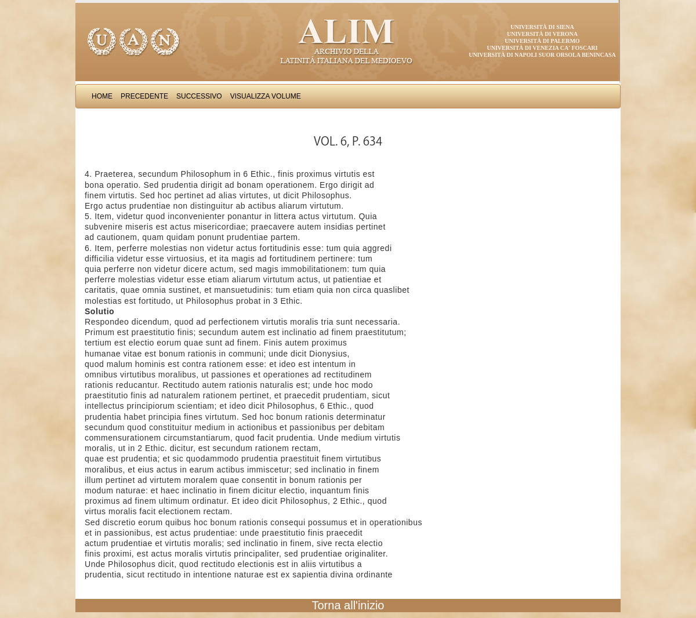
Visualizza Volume (265, 96)
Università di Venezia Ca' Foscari (542, 48)
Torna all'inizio (348, 605)
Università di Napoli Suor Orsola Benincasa (542, 55)
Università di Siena (542, 27)
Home (102, 96)
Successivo (199, 96)
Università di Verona (542, 34)
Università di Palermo (542, 41)
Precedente (144, 96)
